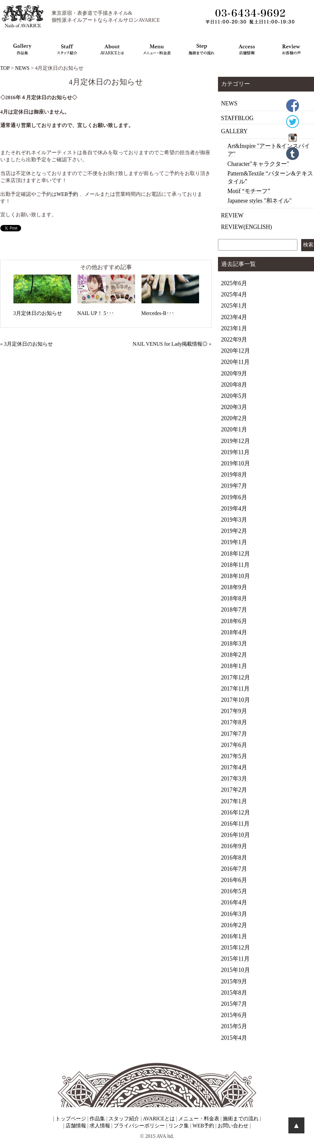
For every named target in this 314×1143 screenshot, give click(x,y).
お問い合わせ (233, 1125)
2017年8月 (234, 722)
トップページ (70, 1118)
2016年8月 (234, 857)
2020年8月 (234, 384)
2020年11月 (235, 362)
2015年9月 (234, 981)
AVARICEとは (159, 1118)
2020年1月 (234, 429)
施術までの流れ (241, 1118)
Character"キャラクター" (258, 164)
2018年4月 (234, 632)
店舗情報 (76, 1125)
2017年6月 (234, 745)
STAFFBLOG (237, 118)
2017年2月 (234, 790)
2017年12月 (235, 677)
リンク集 (178, 1125)
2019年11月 (235, 452)
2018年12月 (235, 553)
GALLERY (234, 131)
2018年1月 (234, 666)
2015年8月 (234, 992)
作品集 (97, 1118)
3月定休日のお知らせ (28, 344)
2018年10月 (235, 576)
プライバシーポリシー (139, 1125)
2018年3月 (234, 643)
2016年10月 (235, 835)
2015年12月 (235, 947)
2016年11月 (235, 823)
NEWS (22, 68)
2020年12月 (235, 351)
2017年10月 (235, 700)
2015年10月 (235, 970)
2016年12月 (235, 812)
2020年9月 (234, 373)
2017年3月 (234, 778)
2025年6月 (234, 283)
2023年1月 (234, 328)
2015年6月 (234, 1015)
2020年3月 (234, 407)
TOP (5, 68)
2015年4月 (234, 1038)
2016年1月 (234, 936)
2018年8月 (234, 598)
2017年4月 (234, 767)
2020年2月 (234, 418)
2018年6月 (234, 621)
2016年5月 (234, 891)
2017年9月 (234, 711)
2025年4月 (234, 294)
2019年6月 (234, 497)
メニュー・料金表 (198, 1118)
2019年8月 (234, 474)
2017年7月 (234, 734)
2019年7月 (234, 486)
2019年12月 (235, 441)
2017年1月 (234, 801)
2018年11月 (235, 565)
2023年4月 (234, 317)
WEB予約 (67, 194)
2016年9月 (234, 846)
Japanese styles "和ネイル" (260, 200)
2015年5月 (234, 1026)
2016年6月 (234, 880)
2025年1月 (234, 305)
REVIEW (232, 215)
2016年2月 (234, 925)
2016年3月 (234, 914)
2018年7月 (234, 609)
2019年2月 (234, 531)
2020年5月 (234, 396)
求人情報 (100, 1125)
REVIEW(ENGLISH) (246, 227)
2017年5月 (234, 756)
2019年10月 (235, 463)
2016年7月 (234, 869)
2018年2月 (234, 654)
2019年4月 (234, 508)
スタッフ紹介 (124, 1118)
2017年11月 (235, 688)
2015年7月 (234, 1004)
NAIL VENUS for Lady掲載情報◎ (170, 344)
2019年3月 (234, 519)
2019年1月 (234, 542)
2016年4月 (234, 902)
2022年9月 (234, 339)
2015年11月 (235, 958)
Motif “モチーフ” (249, 191)
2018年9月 (234, 587)
